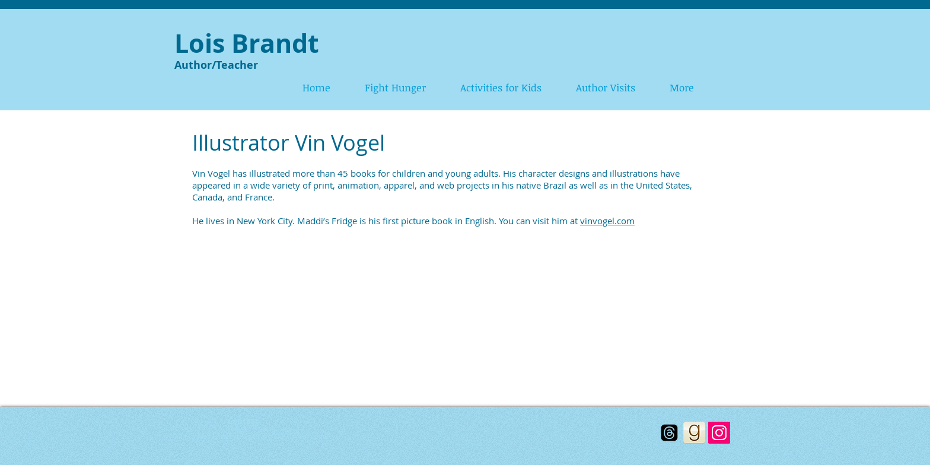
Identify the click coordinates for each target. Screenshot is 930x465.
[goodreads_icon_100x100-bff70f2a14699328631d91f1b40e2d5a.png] (694, 433)
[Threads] (669, 433)
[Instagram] (719, 433)
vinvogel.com (607, 221)
